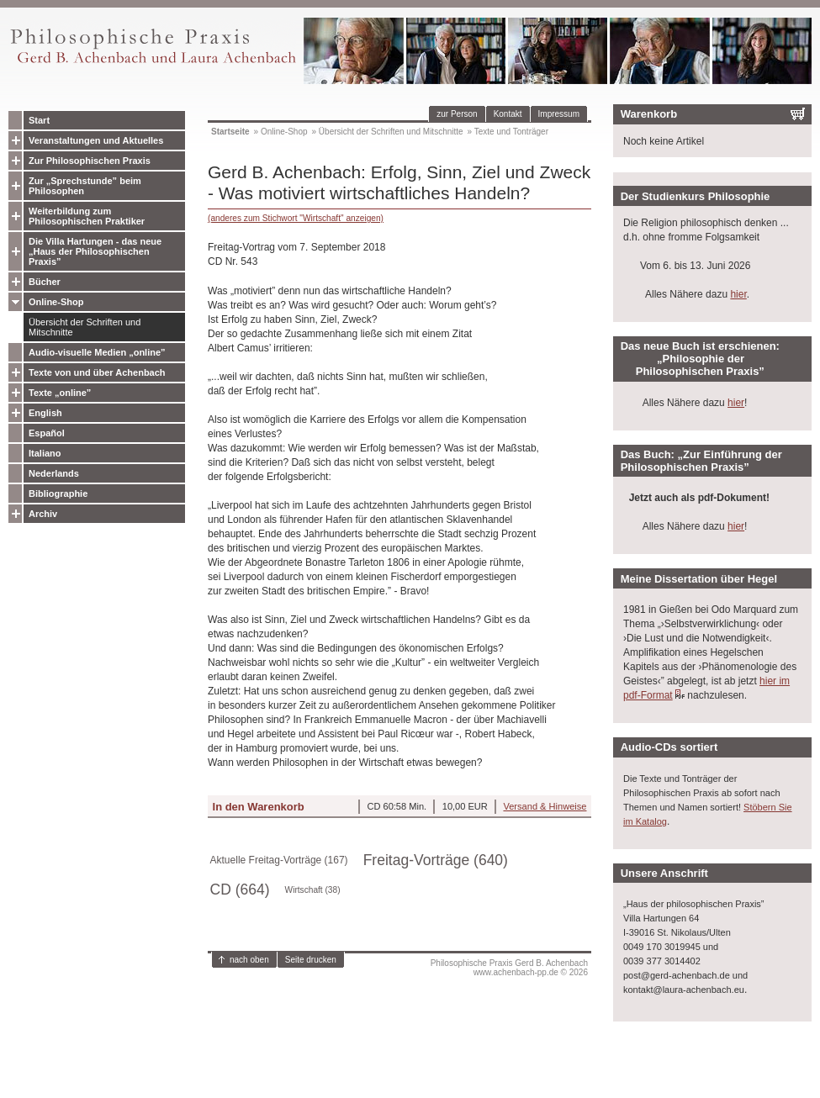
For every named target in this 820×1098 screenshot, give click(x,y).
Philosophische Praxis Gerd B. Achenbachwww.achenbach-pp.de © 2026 (509, 967)
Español (47, 433)
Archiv (43, 514)
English (45, 413)
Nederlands (54, 473)
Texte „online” (60, 393)
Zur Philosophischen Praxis (90, 161)
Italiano (45, 453)
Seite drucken (310, 959)
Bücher (45, 282)
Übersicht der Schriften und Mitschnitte (84, 327)
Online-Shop (56, 302)
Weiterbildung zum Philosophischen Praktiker (87, 216)
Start (39, 120)
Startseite (230, 131)
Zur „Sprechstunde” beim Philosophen (85, 186)
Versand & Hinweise (544, 806)
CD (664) (240, 889)
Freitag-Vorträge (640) (435, 860)
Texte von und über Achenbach (97, 372)
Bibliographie (58, 493)
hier (738, 294)
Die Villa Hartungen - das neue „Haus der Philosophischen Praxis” (95, 251)
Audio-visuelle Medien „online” (97, 352)
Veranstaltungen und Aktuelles (96, 140)
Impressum (558, 114)
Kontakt (508, 114)
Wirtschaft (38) (313, 890)
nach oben (249, 959)
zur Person (456, 114)
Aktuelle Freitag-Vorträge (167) (279, 860)
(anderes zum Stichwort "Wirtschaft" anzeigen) (296, 218)
